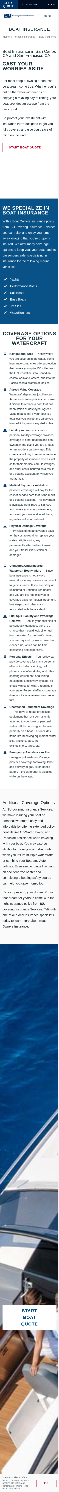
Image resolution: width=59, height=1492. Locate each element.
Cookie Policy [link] (13, 1488)
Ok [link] (46, 1483)
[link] (30, 5)
